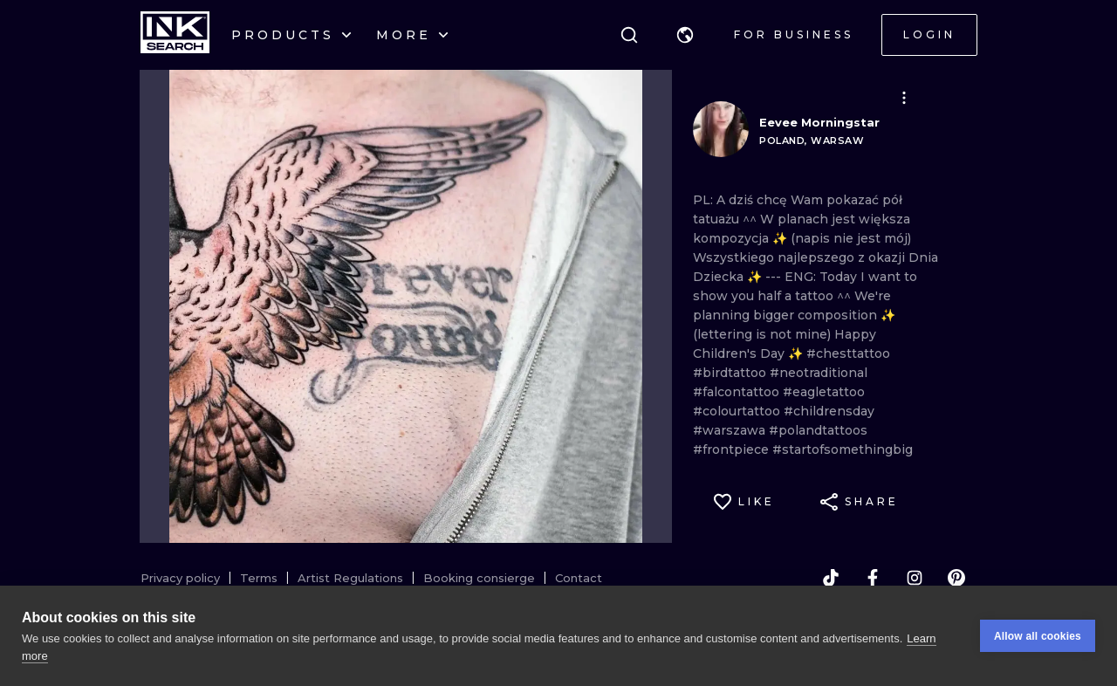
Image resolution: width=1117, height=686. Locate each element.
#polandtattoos (818, 430)
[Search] (629, 35)
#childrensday (829, 411)
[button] (685, 35)
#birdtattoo (731, 373)
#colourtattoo (738, 411)
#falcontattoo (738, 392)
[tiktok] (831, 578)
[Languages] (685, 35)
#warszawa (731, 430)
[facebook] (873, 578)
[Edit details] (904, 98)
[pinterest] (956, 578)
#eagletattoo (824, 392)
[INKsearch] (175, 35)
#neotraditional (818, 373)
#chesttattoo (848, 353)
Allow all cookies (1037, 636)
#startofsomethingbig (842, 449)
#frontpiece (732, 449)
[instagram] (914, 578)
